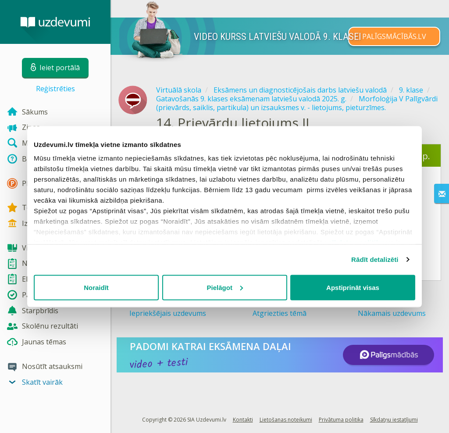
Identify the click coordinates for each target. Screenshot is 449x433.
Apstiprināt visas (352, 287)
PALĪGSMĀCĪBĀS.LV (394, 36)
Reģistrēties (55, 88)
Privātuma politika (341, 419)
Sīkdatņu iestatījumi (394, 419)
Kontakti (243, 419)
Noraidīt (96, 287)
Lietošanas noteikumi (286, 419)
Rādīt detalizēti (374, 259)
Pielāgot (225, 287)
